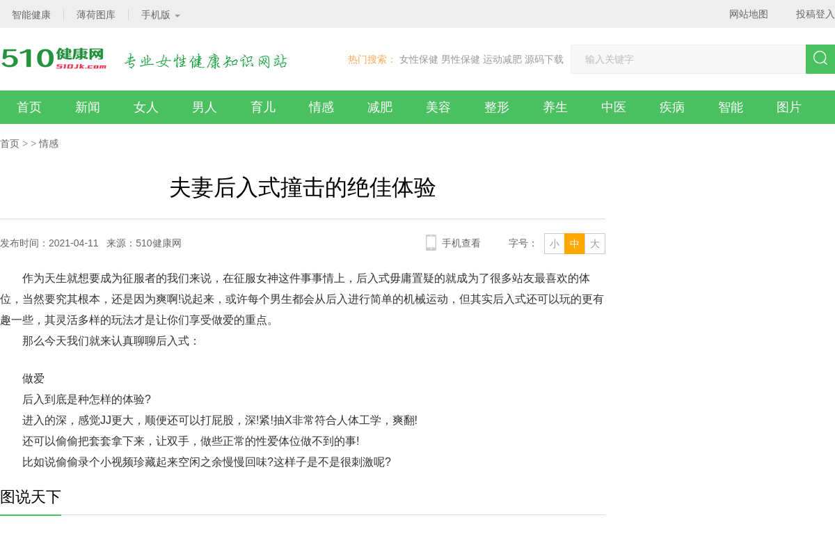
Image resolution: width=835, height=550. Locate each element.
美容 (438, 107)
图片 (789, 107)
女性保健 (418, 59)
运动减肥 (502, 59)
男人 (204, 107)
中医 (613, 107)
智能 (730, 107)
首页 (29, 107)
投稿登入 (815, 13)
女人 (146, 107)
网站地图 (748, 13)
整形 (496, 107)
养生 (555, 107)
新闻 (87, 107)
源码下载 (544, 59)
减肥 (379, 107)
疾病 (672, 107)
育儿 (263, 107)
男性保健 (460, 59)
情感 (321, 107)
